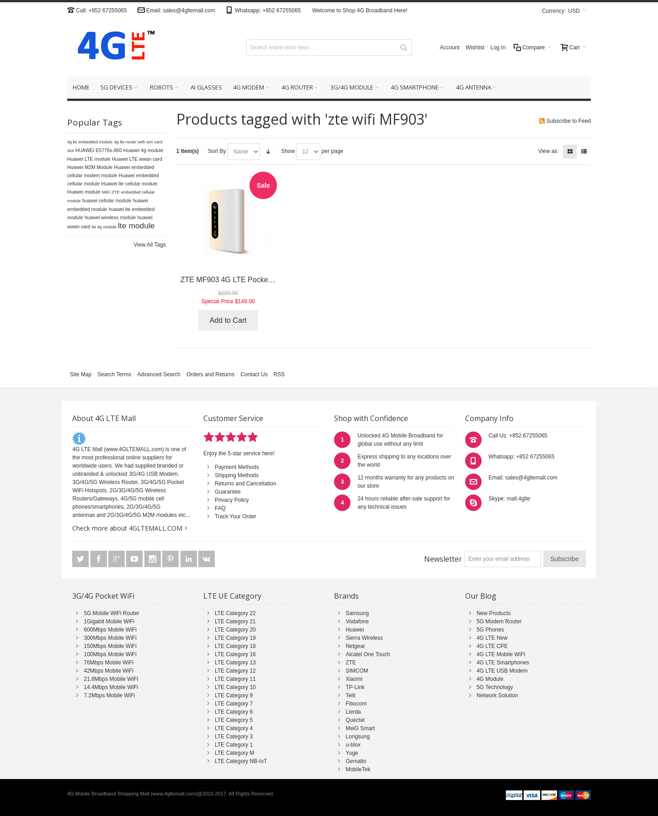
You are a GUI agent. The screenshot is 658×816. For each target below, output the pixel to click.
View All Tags (150, 245)
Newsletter (443, 559)
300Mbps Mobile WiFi (110, 638)
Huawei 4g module (143, 150)
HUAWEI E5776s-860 (98, 150)
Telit (350, 695)
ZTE (350, 662)
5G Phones (490, 629)
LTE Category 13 (235, 662)
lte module (136, 225)
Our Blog (480, 596)
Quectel (354, 720)
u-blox (353, 745)
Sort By (217, 151)
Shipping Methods (237, 475)
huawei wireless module (110, 217)
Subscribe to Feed (569, 121)
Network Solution (497, 695)
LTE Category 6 (234, 712)
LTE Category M (234, 753)
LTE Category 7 (234, 703)
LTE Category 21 (235, 621)
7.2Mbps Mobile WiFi (109, 695)
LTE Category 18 (235, 646)
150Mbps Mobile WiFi (110, 646)
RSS (279, 374)
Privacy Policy (232, 500)
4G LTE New (492, 638)
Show (288, 151)
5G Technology (495, 687)
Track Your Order (235, 516)
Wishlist (475, 47)
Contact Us (253, 374)
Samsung (357, 613)
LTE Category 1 (234, 745)
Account (450, 47)
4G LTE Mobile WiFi (501, 654)
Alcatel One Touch (367, 654)
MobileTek (357, 769)
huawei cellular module (106, 200)
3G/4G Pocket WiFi (103, 596)
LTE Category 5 (234, 720)
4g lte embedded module (89, 142)
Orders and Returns (210, 374)
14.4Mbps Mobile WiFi (111, 687)
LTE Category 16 (235, 654)
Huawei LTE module (88, 159)
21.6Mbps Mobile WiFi (111, 679)
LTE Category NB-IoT (241, 761)
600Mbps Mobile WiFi (110, 629)
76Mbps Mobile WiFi (108, 662)
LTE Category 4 (234, 728)
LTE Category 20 (235, 629)
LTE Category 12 (235, 671)
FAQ (220, 508)
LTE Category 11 (235, 679)
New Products (494, 613)
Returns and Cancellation (245, 483)
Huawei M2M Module (89, 167)
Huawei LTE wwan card (137, 159)
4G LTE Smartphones (503, 662)
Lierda (353, 712)
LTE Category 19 (235, 638)
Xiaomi (353, 679)
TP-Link (354, 687)
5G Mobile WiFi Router (111, 613)
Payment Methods (237, 467)
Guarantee (228, 492)
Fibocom (355, 703)
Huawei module (84, 192)
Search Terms (114, 374)
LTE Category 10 (235, 687)
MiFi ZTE (111, 192)
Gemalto (355, 761)
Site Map (80, 374)
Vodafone (357, 621)
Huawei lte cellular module (129, 183)
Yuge (351, 753)
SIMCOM (356, 671)
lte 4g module (104, 227)
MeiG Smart (360, 728)
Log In (497, 47)
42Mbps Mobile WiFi (108, 671)
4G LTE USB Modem (502, 671)
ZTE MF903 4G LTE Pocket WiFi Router (245, 280)
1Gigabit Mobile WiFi (109, 621)
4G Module (490, 679)
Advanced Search (158, 374)
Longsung (357, 736)
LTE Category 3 (234, 736)
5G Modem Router (499, 621)
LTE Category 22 (235, 613)
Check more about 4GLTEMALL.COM (127, 528)
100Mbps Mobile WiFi (110, 654)
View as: (548, 151)
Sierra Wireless (363, 638)
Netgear (355, 646)
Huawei (354, 629)
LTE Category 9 (234, 695)
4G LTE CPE (492, 646)
